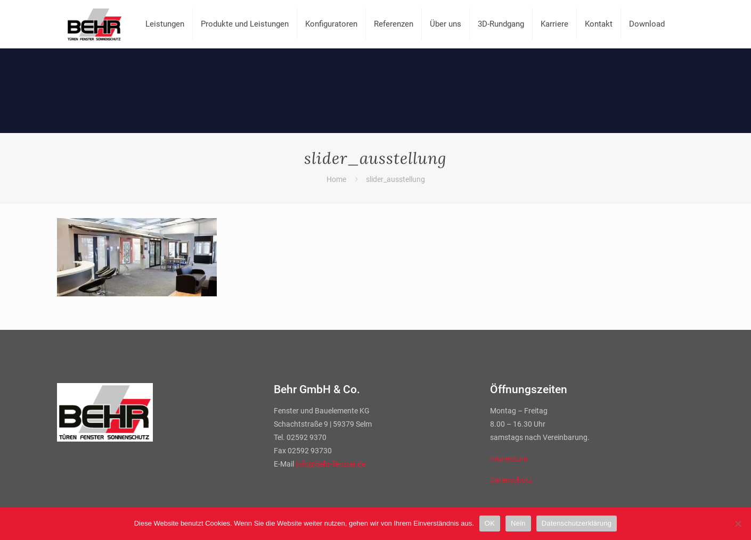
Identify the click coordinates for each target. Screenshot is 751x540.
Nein (518, 523)
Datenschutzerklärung (576, 523)
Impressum (508, 458)
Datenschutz (511, 480)
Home (336, 179)
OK (490, 523)
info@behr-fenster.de (330, 464)
